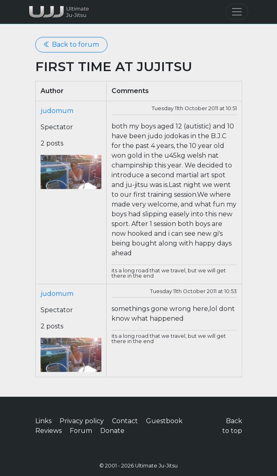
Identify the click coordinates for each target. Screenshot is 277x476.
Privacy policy (82, 421)
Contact (125, 421)
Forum (81, 431)
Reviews (48, 431)
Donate (112, 431)
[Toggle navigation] (236, 12)
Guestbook (164, 421)
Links (43, 421)
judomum (57, 111)
